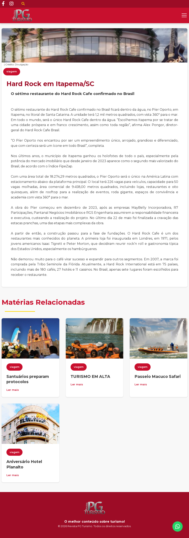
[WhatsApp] (178, 526)
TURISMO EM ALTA (90, 376)
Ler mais (12, 389)
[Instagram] (11, 3)
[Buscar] (23, 4)
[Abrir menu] (184, 15)
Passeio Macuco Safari (158, 376)
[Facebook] (3, 3)
